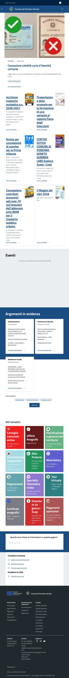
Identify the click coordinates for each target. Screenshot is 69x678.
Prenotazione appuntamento (11, 607)
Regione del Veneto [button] (11, 3)
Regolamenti (25, 613)
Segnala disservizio (41, 608)
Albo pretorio (11, 617)
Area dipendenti (11, 620)
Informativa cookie (41, 611)
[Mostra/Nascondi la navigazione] (2, 9)
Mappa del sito (11, 667)
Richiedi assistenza (41, 605)
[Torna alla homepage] (40, 594)
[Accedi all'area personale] (60, 3)
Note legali (39, 631)
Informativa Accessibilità (39, 624)
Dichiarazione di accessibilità (40, 618)
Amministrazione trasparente (26, 608)
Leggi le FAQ (39, 629)
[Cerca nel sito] (62, 9)
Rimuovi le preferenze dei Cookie (16, 672)
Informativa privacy (41, 614)
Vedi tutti (34, 405)
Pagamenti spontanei (10, 612)
